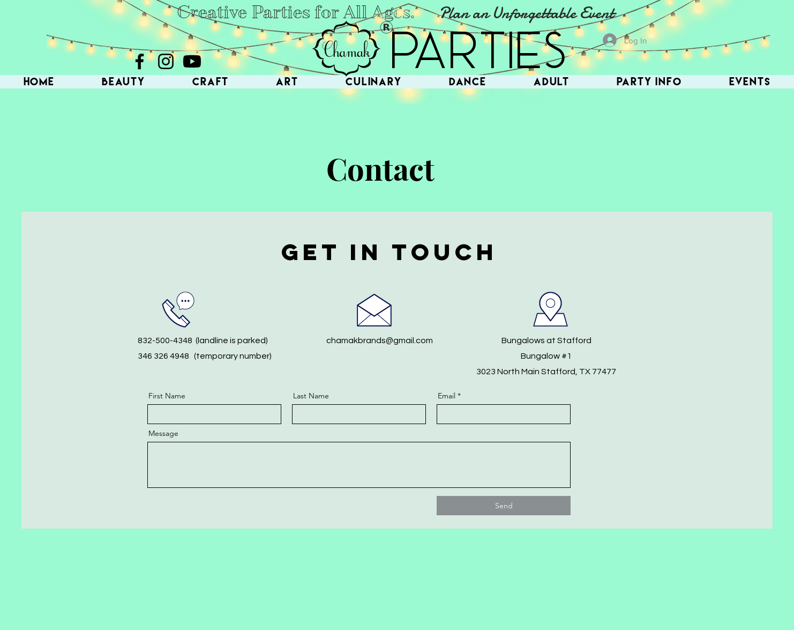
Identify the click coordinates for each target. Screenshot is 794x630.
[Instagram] (165, 61)
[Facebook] (139, 61)
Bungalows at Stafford (546, 340)
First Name (166, 395)
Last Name (311, 395)
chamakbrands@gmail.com (379, 340)
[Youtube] (192, 61)
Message (163, 433)
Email (446, 395)
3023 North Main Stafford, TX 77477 (546, 371)
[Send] (504, 505)
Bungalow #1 (546, 356)
